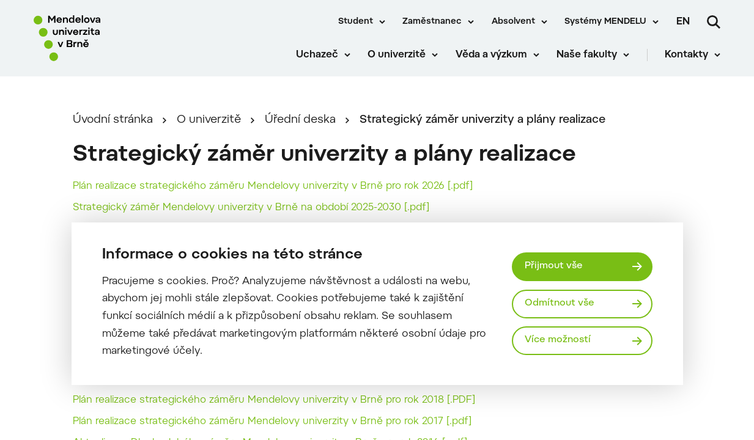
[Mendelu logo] (104, 38)
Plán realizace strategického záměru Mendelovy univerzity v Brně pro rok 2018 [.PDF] (274, 400)
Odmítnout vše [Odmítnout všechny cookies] (559, 303)
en (683, 22)
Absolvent (513, 22)
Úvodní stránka (113, 120)
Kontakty (686, 55)
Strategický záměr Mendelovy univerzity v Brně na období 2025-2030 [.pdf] (251, 208)
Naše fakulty (586, 55)
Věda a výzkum (491, 55)
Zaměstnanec (432, 22)
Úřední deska (300, 120)
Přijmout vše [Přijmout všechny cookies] (554, 266)
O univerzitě (397, 55)
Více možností (558, 340)
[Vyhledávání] (713, 22)
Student (355, 22)
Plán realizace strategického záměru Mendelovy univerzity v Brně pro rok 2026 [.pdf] (273, 186)
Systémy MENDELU (605, 22)
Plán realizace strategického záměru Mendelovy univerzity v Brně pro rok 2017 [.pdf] (272, 422)
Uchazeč (317, 55)
